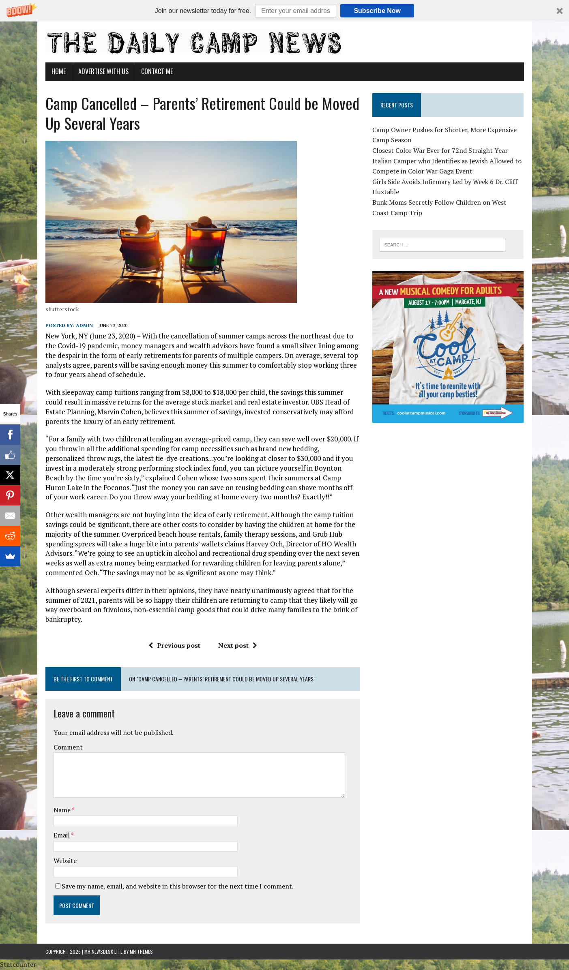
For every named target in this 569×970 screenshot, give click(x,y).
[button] (284, 10)
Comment (68, 747)
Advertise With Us (103, 71)
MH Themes (141, 951)
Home (59, 71)
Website (65, 860)
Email (62, 835)
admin (84, 325)
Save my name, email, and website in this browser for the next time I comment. (178, 886)
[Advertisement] (448, 485)
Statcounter (18, 964)
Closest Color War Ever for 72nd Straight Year (440, 150)
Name (63, 809)
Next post (237, 645)
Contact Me (157, 71)
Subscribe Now (377, 10)
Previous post (174, 645)
